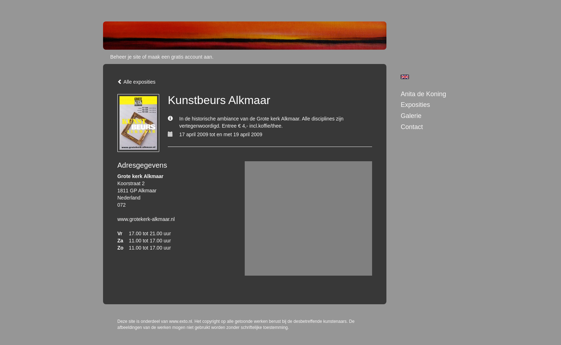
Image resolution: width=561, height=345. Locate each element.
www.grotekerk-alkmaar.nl (146, 219)
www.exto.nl (180, 321)
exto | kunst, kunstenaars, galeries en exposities (123, 7)
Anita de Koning (423, 94)
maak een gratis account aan (180, 57)
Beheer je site (125, 57)
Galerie (411, 115)
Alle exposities (136, 82)
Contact (412, 126)
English (405, 77)
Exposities (415, 104)
